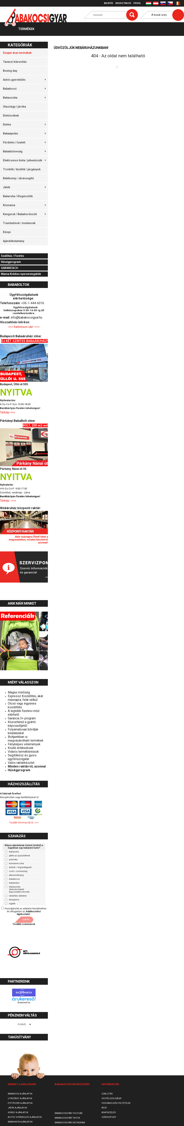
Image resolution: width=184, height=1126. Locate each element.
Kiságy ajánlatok (18, 1112)
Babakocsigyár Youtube (68, 1113)
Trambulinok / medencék (19, 223)
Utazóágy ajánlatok (20, 1098)
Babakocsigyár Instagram (70, 1122)
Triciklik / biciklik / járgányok (22, 169)
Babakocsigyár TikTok (67, 1118)
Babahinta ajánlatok (20, 1122)
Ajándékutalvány (13, 241)
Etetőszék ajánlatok (20, 1103)
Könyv (7, 232)
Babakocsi (24, 88)
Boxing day (10, 70)
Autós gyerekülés (24, 79)
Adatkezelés (109, 1112)
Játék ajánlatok (17, 1108)
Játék (24, 187)
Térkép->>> (8, 412)
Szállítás (107, 1093)
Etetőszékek (11, 115)
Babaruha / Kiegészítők (18, 196)
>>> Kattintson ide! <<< (24, 327)
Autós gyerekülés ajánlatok (25, 1117)
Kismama (24, 205)
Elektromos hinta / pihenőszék (24, 160)
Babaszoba (24, 97)
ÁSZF (104, 1108)
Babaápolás (24, 133)
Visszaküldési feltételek (116, 1103)
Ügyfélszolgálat (112, 1098)
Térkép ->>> (8, 501)
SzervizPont (109, 1117)
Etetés (24, 124)
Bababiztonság (24, 151)
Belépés (108, 3)
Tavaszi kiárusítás (15, 61)
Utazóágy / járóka (14, 106)
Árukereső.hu (24, 1002)
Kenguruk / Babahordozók (24, 214)
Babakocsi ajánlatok (20, 1093)
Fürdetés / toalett (24, 142)
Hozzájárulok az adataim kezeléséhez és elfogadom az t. (25, 911)
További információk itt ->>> (24, 822)
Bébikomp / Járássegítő (18, 178)
